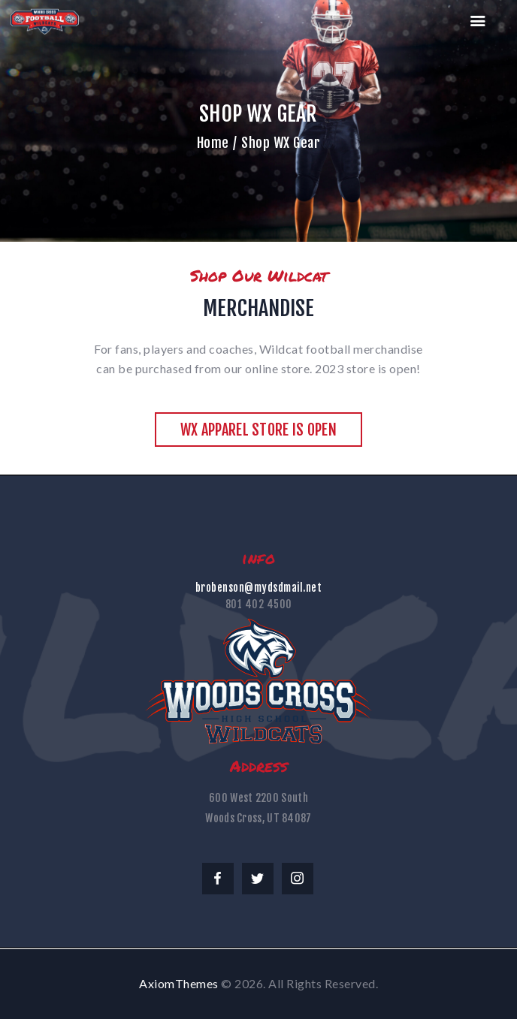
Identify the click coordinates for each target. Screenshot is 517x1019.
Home (213, 142)
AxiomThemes (179, 983)
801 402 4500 (258, 604)
